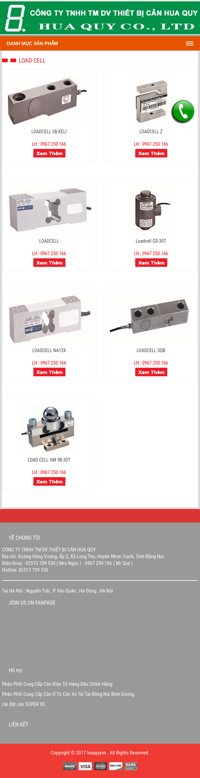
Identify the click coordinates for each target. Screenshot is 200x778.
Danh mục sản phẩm (32, 43)
